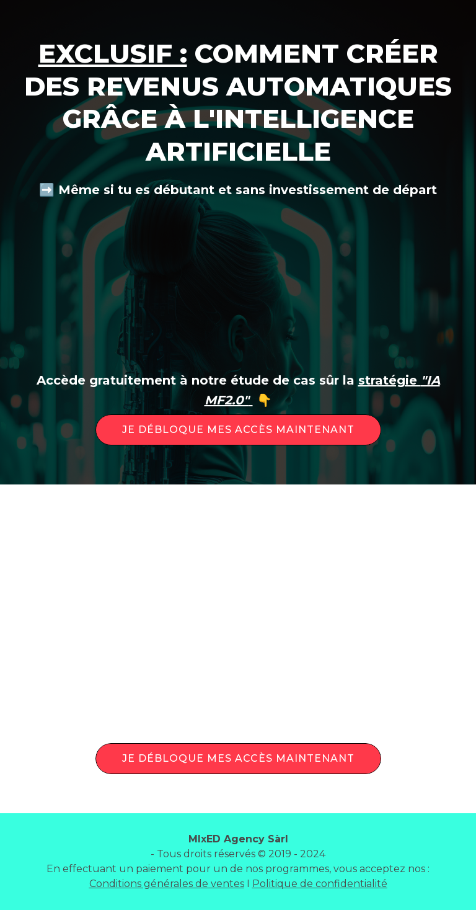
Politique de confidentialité (319, 884)
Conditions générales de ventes (166, 884)
